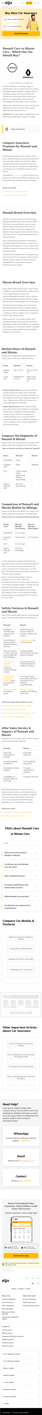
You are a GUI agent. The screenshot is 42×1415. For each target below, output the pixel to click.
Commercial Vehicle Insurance (12, 1336)
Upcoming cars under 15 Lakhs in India (17, 812)
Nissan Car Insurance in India (16, 195)
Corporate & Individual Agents (10, 1318)
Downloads (6, 1413)
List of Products (7, 1302)
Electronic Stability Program (9, 663)
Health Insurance (8, 1339)
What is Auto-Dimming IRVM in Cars (16, 717)
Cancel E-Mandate (8, 1299)
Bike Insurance (7, 1333)
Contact (21, 1288)
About (14, 1288)
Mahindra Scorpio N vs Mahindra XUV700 (21, 938)
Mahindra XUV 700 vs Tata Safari (21, 959)
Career (28, 1288)
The (5, 661)
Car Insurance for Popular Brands (21, 1067)
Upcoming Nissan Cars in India (14, 816)
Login (30, 3)
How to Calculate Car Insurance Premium (21, 1045)
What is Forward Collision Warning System (19, 713)
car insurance (18, 175)
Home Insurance (8, 1346)
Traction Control (10, 689)
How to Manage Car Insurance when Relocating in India (21, 1056)
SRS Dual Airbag (27, 689)
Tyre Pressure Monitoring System (9, 678)
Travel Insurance (8, 1343)
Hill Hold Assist (26, 640)
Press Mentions (7, 1309)
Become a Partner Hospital (8, 1313)
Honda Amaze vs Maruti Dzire (21, 949)
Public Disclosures (29, 1302)
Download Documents (31, 1306)
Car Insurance (7, 1330)
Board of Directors (30, 1299)
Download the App (21, 1256)
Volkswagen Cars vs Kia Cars (21, 970)
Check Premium (21, 33)
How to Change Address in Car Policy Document (21, 1077)
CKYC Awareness (8, 1306)
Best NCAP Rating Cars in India (14, 709)
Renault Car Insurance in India (16, 191)
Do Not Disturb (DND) (20, 1413)
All (6, 843)
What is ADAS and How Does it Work (17, 706)
